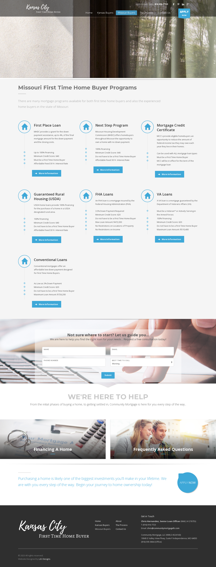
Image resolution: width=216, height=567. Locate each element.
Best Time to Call (121, 360)
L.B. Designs (44, 559)
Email (114, 349)
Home (98, 521)
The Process (122, 525)
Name (46, 349)
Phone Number (51, 360)
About (118, 521)
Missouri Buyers (103, 529)
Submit (108, 375)
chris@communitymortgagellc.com (163, 528)
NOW (184, 14)
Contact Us (121, 529)
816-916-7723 (161, 4)
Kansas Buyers (102, 525)
